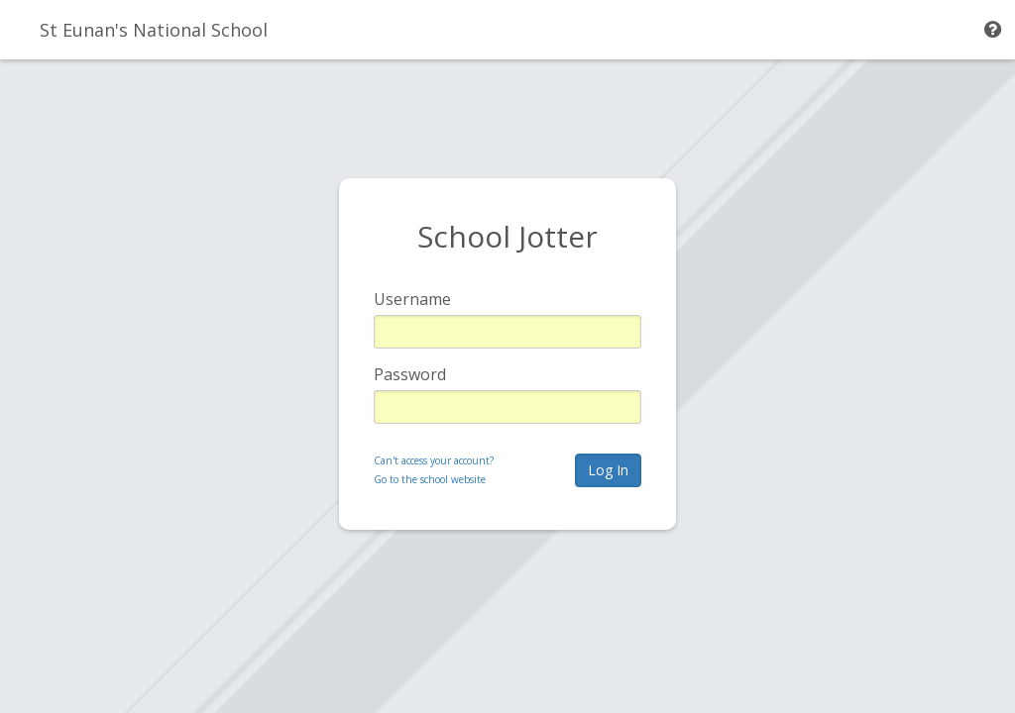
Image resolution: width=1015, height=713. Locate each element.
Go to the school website (430, 479)
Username (412, 299)
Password (410, 374)
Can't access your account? (434, 460)
